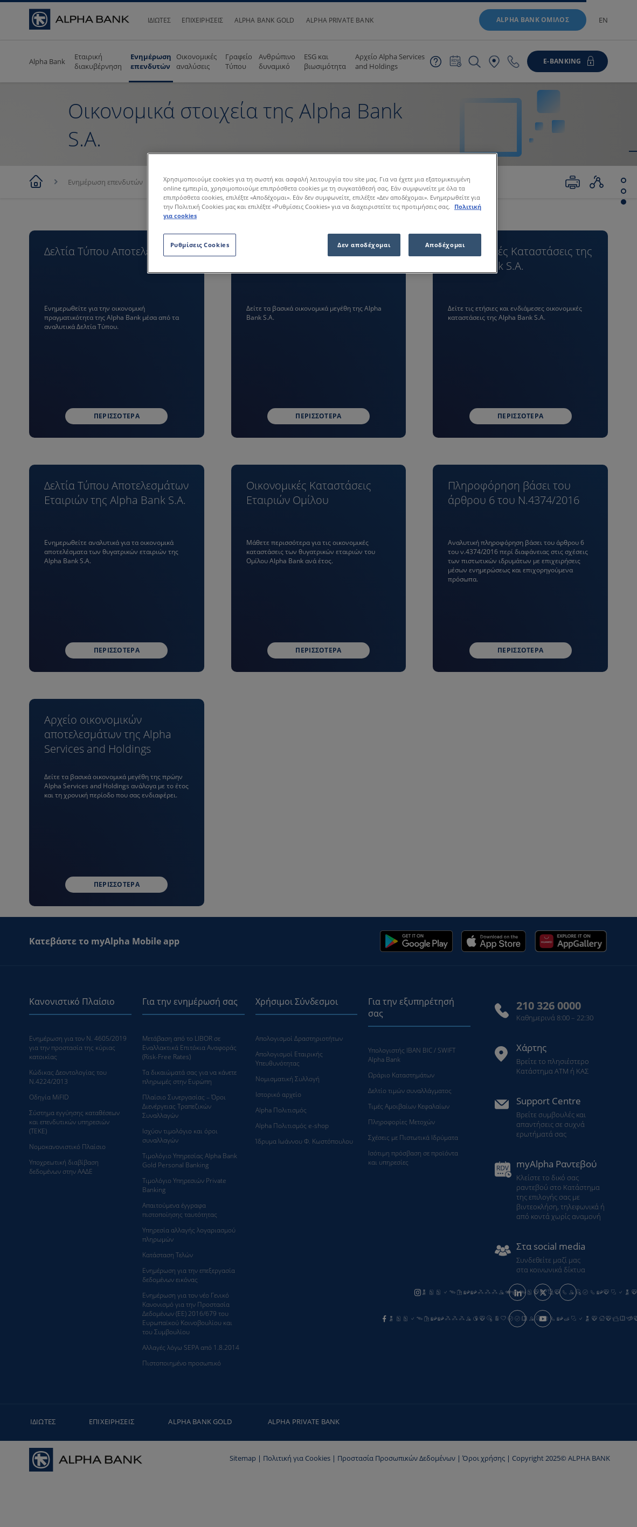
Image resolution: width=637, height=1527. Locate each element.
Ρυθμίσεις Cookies (200, 245)
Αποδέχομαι (445, 245)
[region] (322, 213)
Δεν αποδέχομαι (363, 245)
